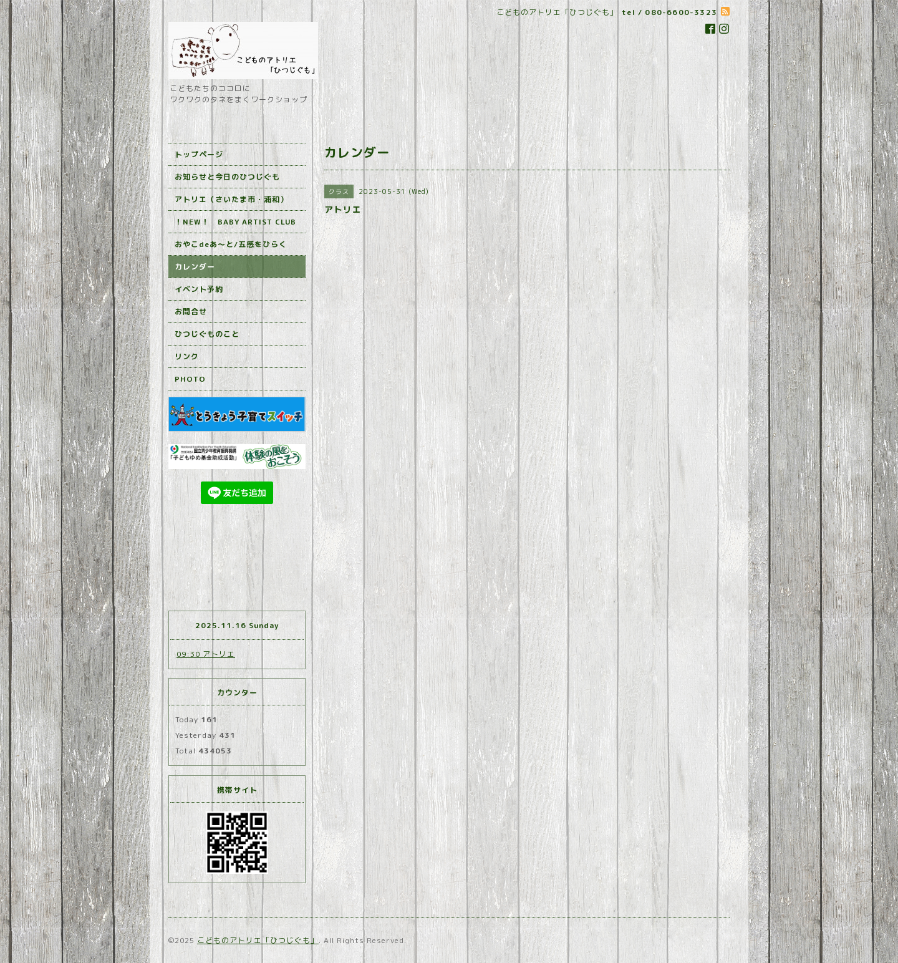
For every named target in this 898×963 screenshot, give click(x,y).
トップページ (199, 154)
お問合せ (191, 311)
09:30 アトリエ (205, 654)
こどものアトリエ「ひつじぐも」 (258, 940)
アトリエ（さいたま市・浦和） (231, 199)
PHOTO (190, 379)
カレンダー (195, 266)
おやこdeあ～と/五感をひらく (231, 244)
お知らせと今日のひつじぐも (227, 177)
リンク (187, 356)
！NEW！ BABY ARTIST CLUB (235, 221)
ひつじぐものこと (207, 334)
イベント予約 (199, 289)
